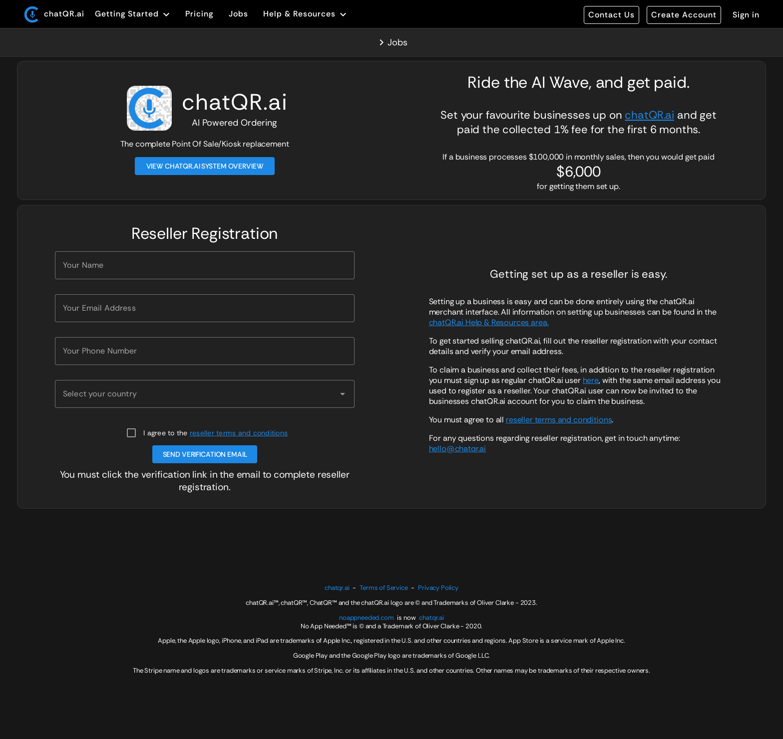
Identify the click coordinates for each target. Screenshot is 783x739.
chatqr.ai (337, 587)
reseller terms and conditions (239, 432)
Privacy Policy (438, 587)
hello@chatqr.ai (457, 448)
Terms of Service (383, 587)
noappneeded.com (366, 617)
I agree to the (215, 432)
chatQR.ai (649, 115)
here (591, 380)
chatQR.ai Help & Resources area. (489, 322)
